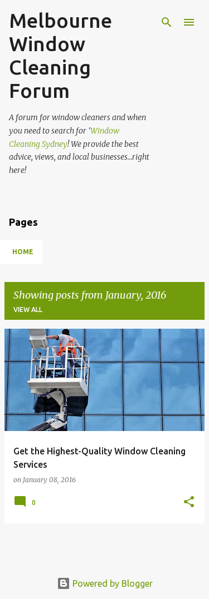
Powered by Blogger (105, 583)
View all (27, 309)
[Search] (166, 22)
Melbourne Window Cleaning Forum (60, 55)
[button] (189, 502)
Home (22, 251)
